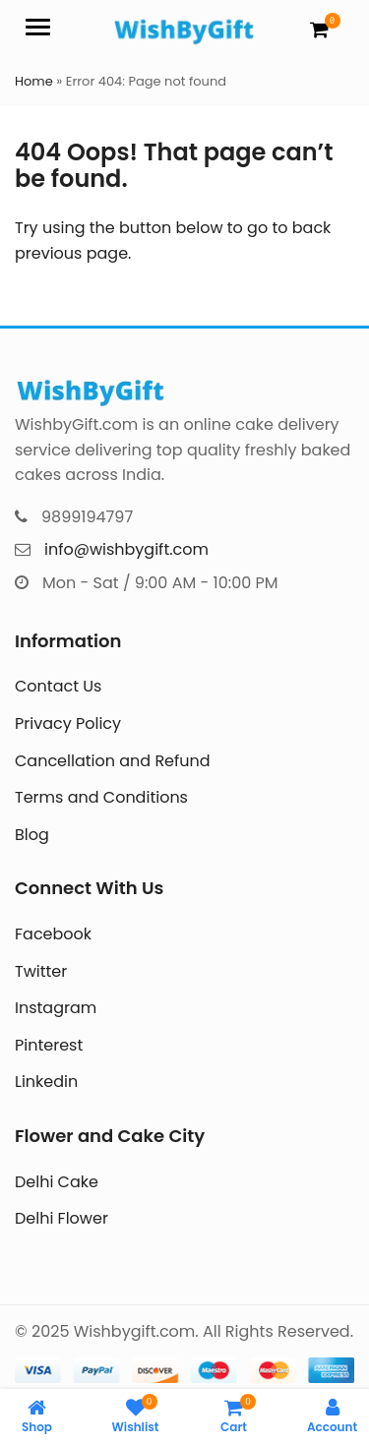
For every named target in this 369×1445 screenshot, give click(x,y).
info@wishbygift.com (126, 549)
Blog (32, 834)
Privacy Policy (68, 723)
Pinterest (49, 1045)
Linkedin (46, 1081)
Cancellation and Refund (113, 761)
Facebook (53, 934)
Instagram (55, 1007)
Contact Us (58, 686)
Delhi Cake (56, 1182)
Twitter (41, 971)
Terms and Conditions (101, 797)
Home (34, 81)
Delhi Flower (61, 1218)
